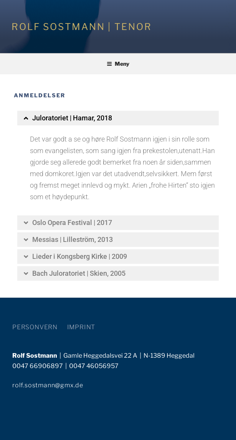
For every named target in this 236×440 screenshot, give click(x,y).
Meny (118, 63)
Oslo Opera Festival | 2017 (72, 222)
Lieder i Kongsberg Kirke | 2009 (79, 256)
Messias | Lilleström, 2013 (72, 239)
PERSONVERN (35, 327)
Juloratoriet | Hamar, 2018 (72, 118)
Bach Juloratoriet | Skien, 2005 (78, 273)
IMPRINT (81, 327)
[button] (118, 118)
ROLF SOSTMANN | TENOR (82, 26)
